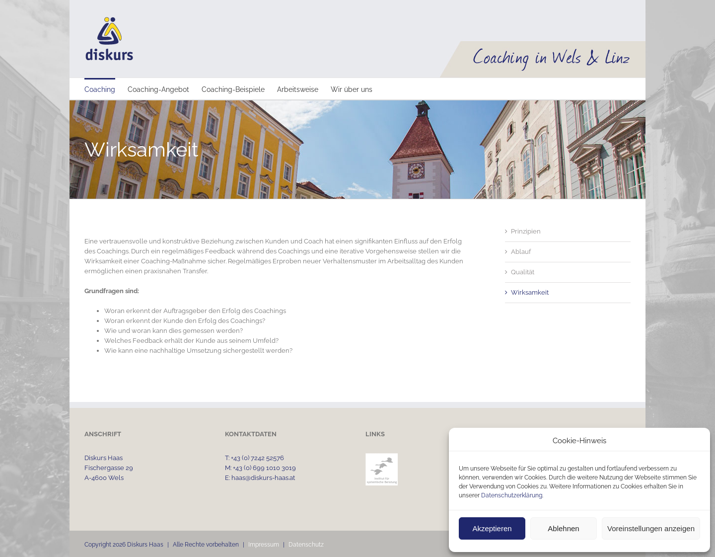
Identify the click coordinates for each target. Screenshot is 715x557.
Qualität (522, 272)
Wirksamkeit (530, 292)
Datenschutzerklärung (511, 495)
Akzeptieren (491, 528)
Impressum (263, 544)
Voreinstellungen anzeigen (651, 528)
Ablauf (521, 251)
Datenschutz (306, 544)
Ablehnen (563, 528)
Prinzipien (526, 231)
